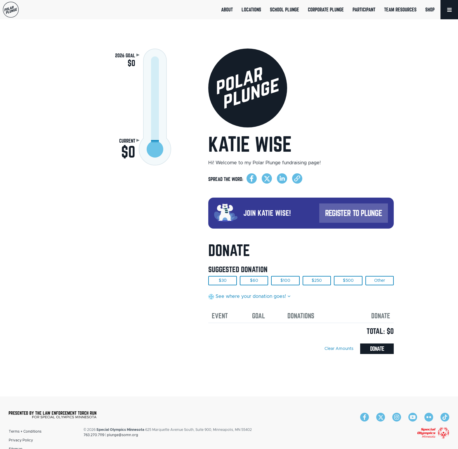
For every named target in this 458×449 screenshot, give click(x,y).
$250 (317, 281)
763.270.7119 (94, 435)
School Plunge (284, 9)
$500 (348, 281)
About (227, 9)
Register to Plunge (353, 212)
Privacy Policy (21, 440)
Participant (364, 9)
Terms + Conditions (25, 431)
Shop (430, 9)
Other (379, 281)
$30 (223, 281)
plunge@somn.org (122, 435)
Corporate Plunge (326, 9)
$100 (285, 281)
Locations (251, 9)
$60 (254, 281)
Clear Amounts (339, 349)
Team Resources (400, 9)
